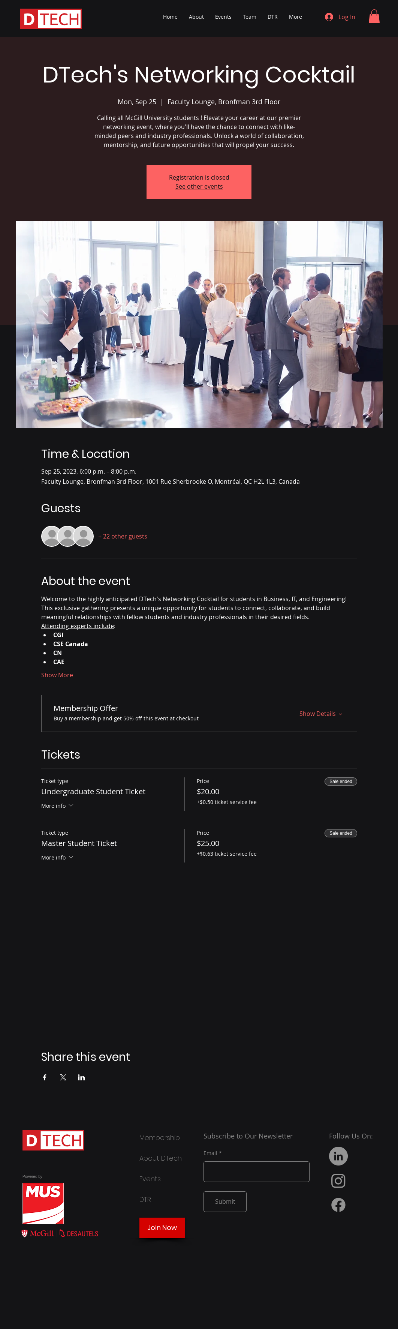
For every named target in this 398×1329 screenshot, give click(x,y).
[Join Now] (162, 1228)
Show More (57, 675)
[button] (374, 16)
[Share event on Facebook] (44, 1077)
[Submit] (225, 1201)
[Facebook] (338, 1205)
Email (210, 1153)
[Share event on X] (63, 1077)
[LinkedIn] (338, 1156)
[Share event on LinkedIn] (81, 1077)
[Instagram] (338, 1180)
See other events (199, 186)
